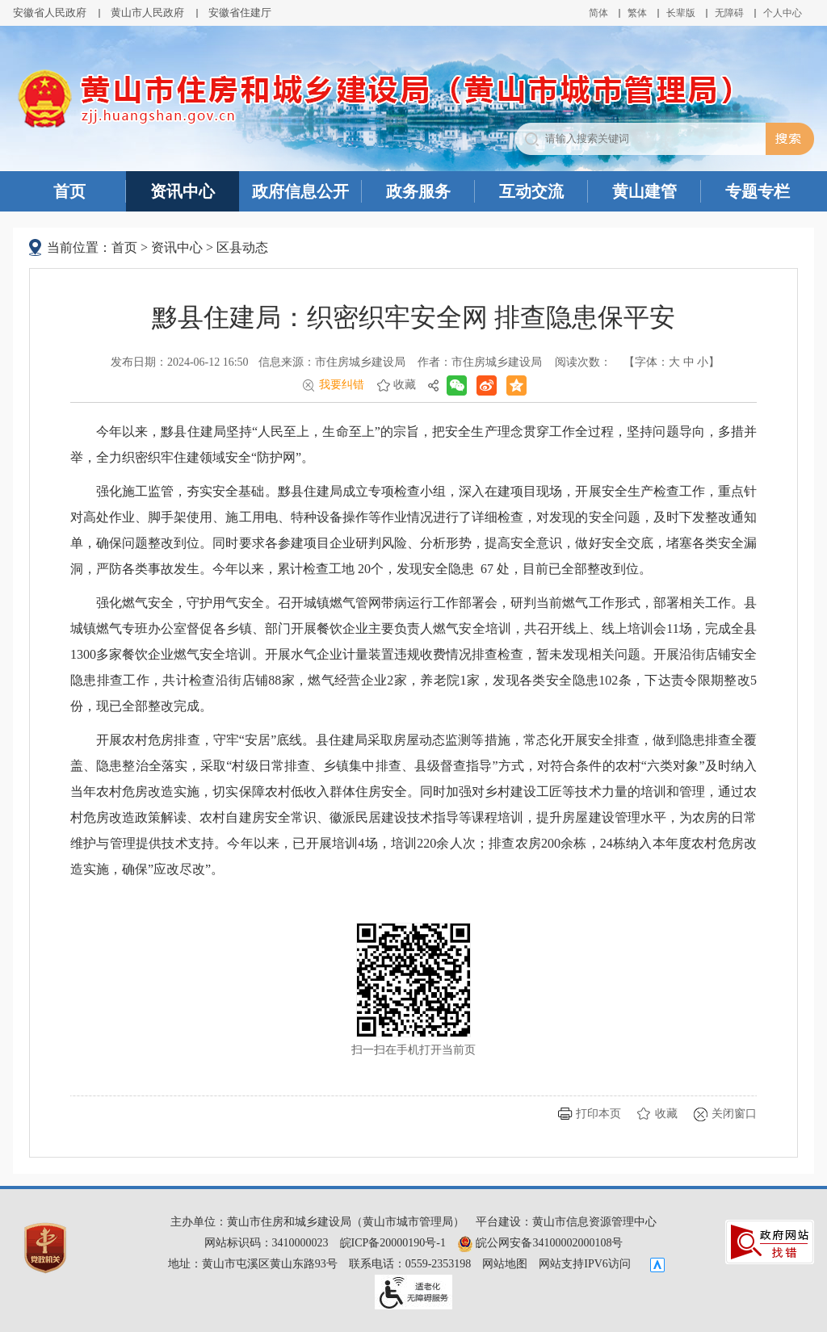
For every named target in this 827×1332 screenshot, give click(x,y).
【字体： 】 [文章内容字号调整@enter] (671, 362)
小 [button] (702, 362)
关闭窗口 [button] (734, 1114)
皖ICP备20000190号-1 (393, 1243)
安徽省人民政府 (49, 12)
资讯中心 (182, 191)
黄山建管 (644, 191)
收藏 (404, 385)
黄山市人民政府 (147, 12)
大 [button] (674, 362)
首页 (69, 191)
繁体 (637, 13)
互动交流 (531, 191)
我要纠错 (341, 385)
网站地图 (504, 1264)
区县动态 (242, 247)
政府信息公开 (300, 191)
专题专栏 (757, 191)
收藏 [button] (666, 1114)
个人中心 (782, 13)
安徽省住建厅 (239, 12)
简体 (598, 13)
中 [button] (689, 362)
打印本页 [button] (598, 1114)
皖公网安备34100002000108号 (540, 1243)
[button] (680, 13)
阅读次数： (583, 362)
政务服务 (418, 191)
